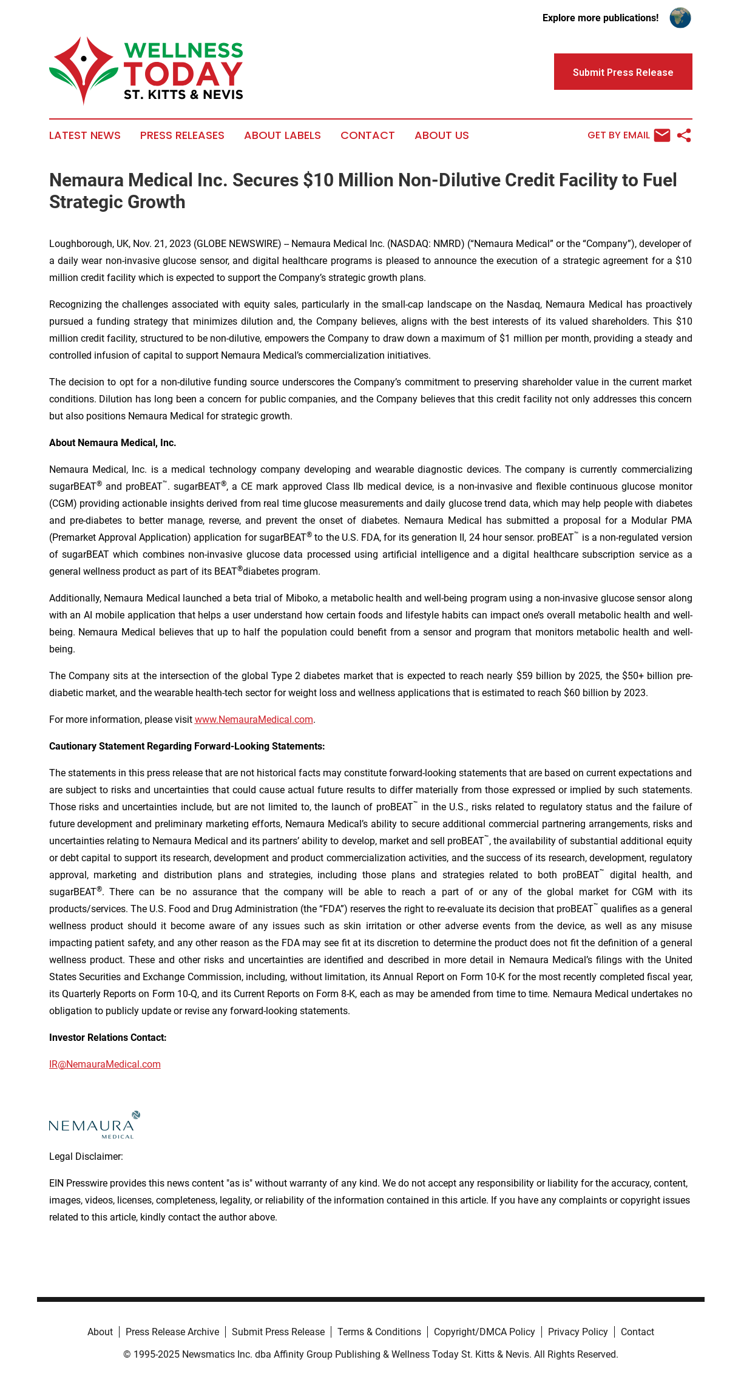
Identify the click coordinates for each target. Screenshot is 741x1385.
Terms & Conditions (379, 1332)
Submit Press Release (278, 1332)
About (100, 1332)
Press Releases (182, 135)
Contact (367, 135)
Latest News (85, 135)
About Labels (282, 135)
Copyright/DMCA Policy (484, 1332)
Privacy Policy (578, 1332)
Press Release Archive (172, 1332)
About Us (441, 135)
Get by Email (629, 135)
